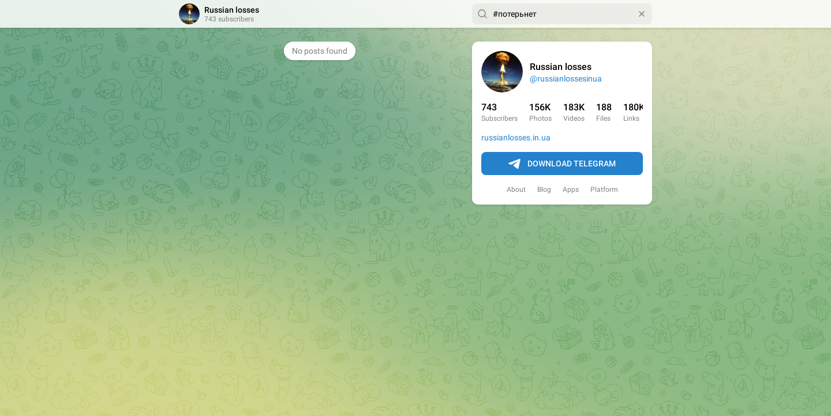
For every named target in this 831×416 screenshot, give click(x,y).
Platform (604, 189)
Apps (571, 189)
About (516, 189)
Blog (544, 189)
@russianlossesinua (566, 78)
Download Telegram (562, 164)
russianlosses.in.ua (516, 137)
